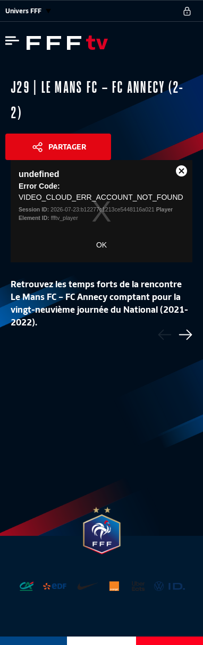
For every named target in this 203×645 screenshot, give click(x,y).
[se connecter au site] (187, 11)
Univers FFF (28, 11)
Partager (67, 147)
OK (101, 245)
